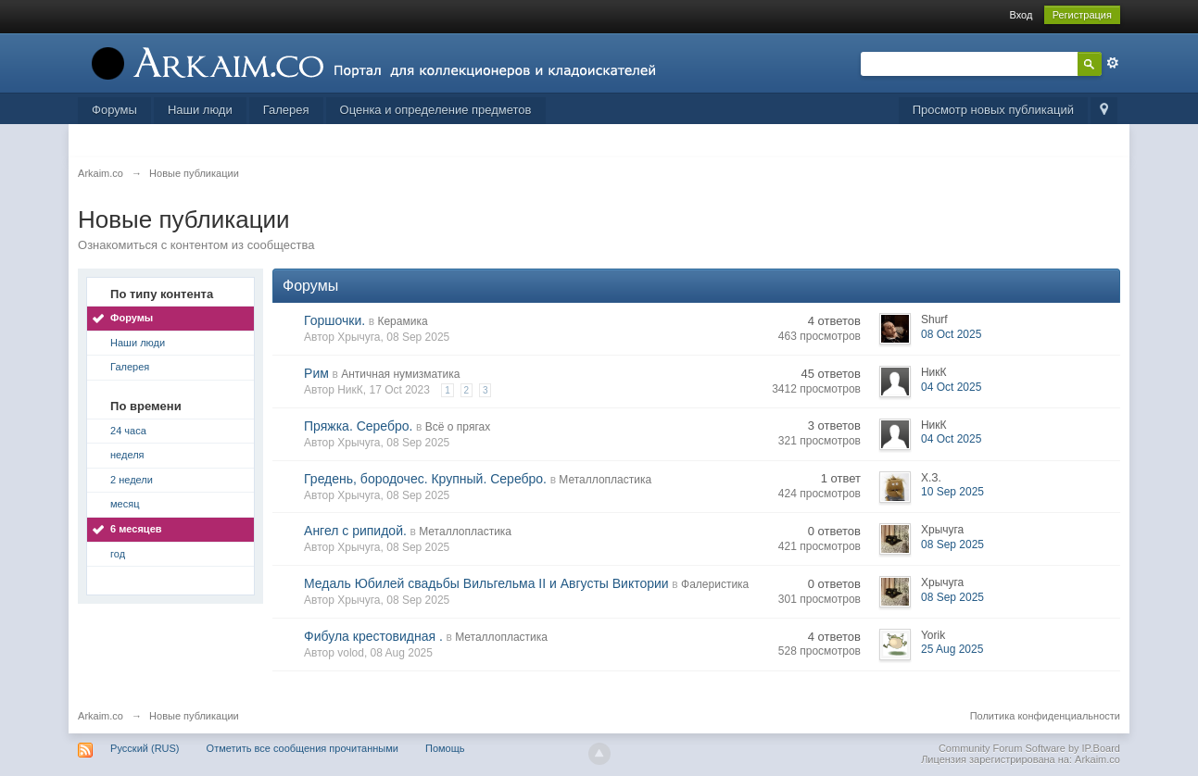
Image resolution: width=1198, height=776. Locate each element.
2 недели (131, 479)
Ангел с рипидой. (355, 530)
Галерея (286, 110)
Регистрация (1082, 14)
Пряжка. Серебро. (358, 426)
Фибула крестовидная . (373, 636)
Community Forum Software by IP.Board (1029, 748)
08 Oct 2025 (951, 334)
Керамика (402, 321)
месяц (124, 503)
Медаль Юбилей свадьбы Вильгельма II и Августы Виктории (486, 583)
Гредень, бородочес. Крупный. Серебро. (425, 478)
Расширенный (1112, 63)
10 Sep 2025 (952, 491)
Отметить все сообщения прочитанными (302, 748)
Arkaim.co (100, 715)
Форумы (114, 110)
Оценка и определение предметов (436, 110)
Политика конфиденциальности (1045, 715)
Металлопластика (605, 479)
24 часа (128, 430)
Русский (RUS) (144, 748)
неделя (127, 454)
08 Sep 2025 (952, 544)
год (117, 553)
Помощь (445, 748)
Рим (316, 373)
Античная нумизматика (400, 374)
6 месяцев (135, 528)
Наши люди (200, 110)
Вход (1021, 14)
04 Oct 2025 (951, 387)
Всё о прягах (457, 426)
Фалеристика (715, 584)
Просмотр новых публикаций (993, 110)
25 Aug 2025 (952, 649)
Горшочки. (334, 320)
